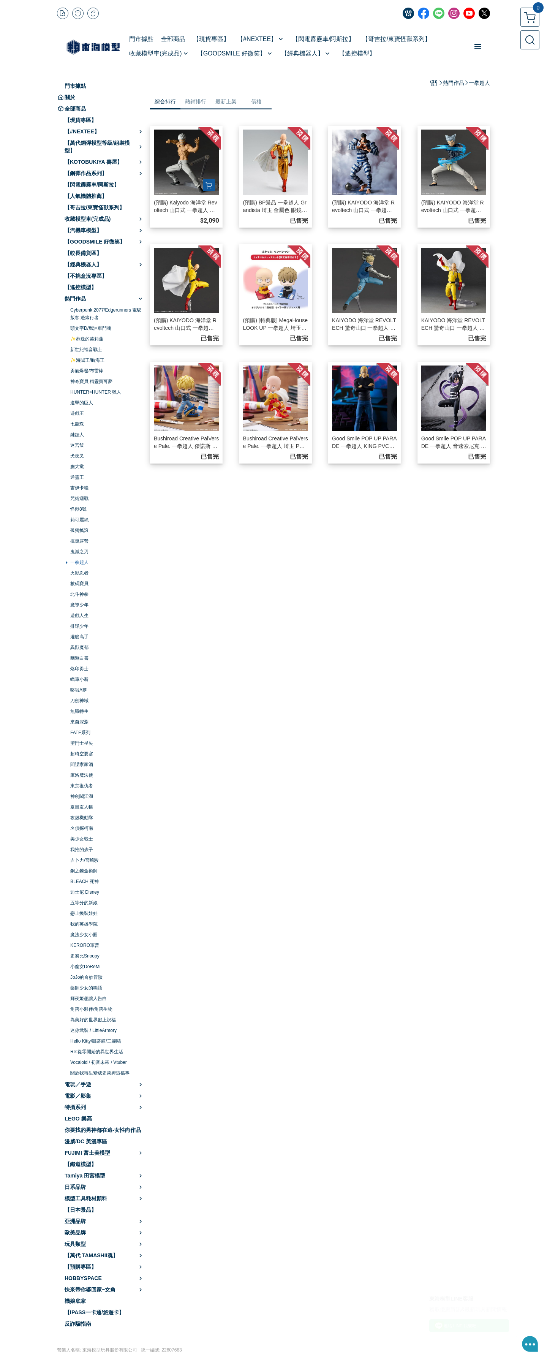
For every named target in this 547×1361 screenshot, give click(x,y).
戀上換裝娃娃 (84, 913)
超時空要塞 (81, 753)
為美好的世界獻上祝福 (93, 1019)
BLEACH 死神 (84, 881)
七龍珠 (77, 424)
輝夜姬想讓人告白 (88, 998)
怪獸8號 (78, 509)
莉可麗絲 (79, 519)
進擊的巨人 (81, 402)
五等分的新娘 (84, 902)
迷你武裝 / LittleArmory (93, 1030)
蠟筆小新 (79, 679)
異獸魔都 (79, 647)
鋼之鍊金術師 (84, 871)
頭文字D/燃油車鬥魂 (90, 328)
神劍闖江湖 (81, 796)
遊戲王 (77, 413)
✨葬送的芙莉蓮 (86, 339)
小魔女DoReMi (85, 966)
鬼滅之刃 (79, 551)
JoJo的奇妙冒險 (86, 977)
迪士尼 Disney (84, 892)
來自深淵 (79, 722)
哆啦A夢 (78, 690)
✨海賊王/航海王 (87, 360)
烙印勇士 (79, 668)
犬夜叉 (77, 456)
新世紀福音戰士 (86, 349)
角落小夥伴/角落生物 (91, 1009)
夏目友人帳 (81, 807)
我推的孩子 (81, 849)
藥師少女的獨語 (86, 988)
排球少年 (79, 626)
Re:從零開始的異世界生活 (96, 1051)
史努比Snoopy (85, 956)
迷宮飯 (77, 445)
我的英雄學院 (84, 924)
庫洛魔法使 (81, 775)
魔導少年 (79, 605)
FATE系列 (80, 732)
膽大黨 (77, 466)
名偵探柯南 (81, 828)
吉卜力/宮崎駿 (84, 860)
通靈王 (77, 477)
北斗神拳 (79, 594)
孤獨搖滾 (79, 530)
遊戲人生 (79, 615)
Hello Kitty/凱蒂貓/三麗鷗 (95, 1041)
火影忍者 (79, 573)
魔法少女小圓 (84, 934)
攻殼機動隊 (81, 817)
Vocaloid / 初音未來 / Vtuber (98, 1062)
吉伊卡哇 (79, 488)
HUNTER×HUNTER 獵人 (95, 392)
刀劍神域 (79, 700)
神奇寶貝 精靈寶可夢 (91, 381)
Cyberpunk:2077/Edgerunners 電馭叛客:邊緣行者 (105, 313)
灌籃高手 (79, 636)
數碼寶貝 (79, 583)
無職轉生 (79, 711)
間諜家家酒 (81, 764)
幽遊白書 (79, 658)
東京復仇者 (81, 785)
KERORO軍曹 (84, 945)
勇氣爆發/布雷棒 (86, 370)
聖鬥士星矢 (81, 743)
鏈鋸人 (77, 434)
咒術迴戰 (79, 498)
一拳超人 (79, 562)
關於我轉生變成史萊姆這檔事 (100, 1073)
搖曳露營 (79, 541)
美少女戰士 (81, 839)
